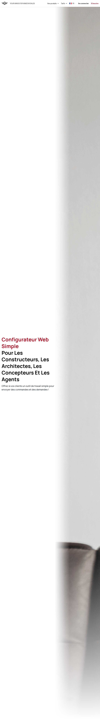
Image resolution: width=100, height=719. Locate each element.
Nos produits (53, 3)
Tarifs (64, 3)
